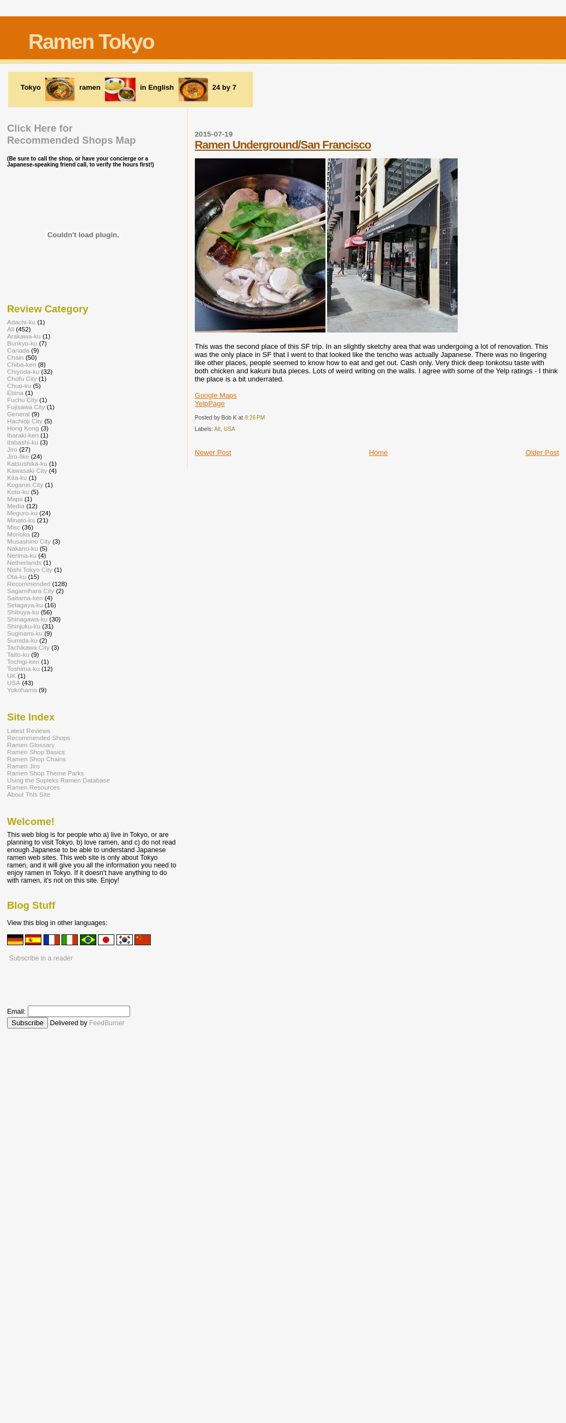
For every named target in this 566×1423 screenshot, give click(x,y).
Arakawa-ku (24, 336)
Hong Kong (23, 428)
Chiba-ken (21, 364)
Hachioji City (24, 420)
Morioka (18, 534)
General (18, 413)
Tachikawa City (28, 647)
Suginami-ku (24, 633)
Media (15, 505)
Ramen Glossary (30, 744)
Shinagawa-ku (27, 619)
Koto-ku (18, 491)
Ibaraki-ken (23, 435)
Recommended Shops (38, 737)
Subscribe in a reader (40, 958)
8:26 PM (255, 418)
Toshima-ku (23, 668)
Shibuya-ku (23, 611)
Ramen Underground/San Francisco (283, 144)
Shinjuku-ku (23, 626)
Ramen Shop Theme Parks (45, 773)
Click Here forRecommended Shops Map (71, 134)
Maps (15, 498)
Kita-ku (17, 477)
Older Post (542, 452)
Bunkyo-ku (22, 343)
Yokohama (22, 689)
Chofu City (22, 378)
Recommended (28, 583)
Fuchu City (22, 399)
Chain (15, 357)
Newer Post (213, 452)
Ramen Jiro (23, 765)
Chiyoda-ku (23, 371)
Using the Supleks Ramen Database (58, 780)
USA (229, 429)
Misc (13, 527)
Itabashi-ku (22, 442)
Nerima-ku (21, 555)
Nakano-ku (22, 548)
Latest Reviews (28, 730)
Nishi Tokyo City (29, 569)
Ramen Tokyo (91, 41)
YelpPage (210, 403)
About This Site (28, 794)
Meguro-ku (22, 512)
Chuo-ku (19, 385)
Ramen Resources (33, 787)
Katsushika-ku (27, 463)
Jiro (12, 449)
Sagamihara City (30, 590)
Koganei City (25, 484)
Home (378, 452)
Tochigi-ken (23, 661)
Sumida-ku (22, 640)
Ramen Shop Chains (36, 758)
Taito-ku (18, 654)
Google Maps (216, 395)
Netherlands (24, 562)
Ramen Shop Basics (36, 751)
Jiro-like (18, 456)
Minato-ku (21, 519)
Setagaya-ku (25, 604)
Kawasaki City (27, 470)
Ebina (15, 392)
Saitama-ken (25, 597)
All (217, 429)
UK (11, 675)
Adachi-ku (21, 321)
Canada (18, 350)
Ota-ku (16, 576)
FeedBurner (107, 1023)
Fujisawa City (26, 406)
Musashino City (29, 541)
